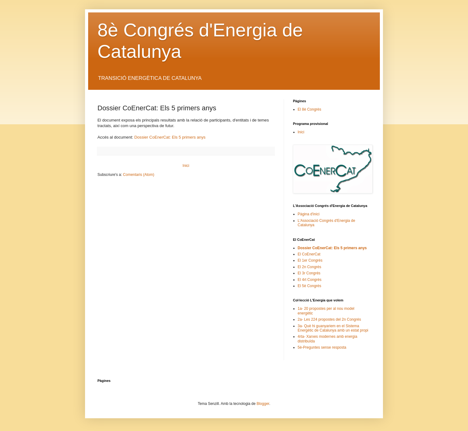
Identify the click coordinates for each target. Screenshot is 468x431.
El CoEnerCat (309, 254)
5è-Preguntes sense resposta (322, 347)
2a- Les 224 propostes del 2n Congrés (329, 319)
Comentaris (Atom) (138, 174)
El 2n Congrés (309, 267)
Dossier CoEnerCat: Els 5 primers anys (169, 137)
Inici (185, 165)
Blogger (263, 403)
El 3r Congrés (309, 273)
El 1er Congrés (310, 260)
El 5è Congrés (309, 286)
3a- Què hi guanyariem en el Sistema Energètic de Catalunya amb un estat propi (333, 328)
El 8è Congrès (309, 109)
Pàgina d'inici (308, 214)
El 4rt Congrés (310, 279)
